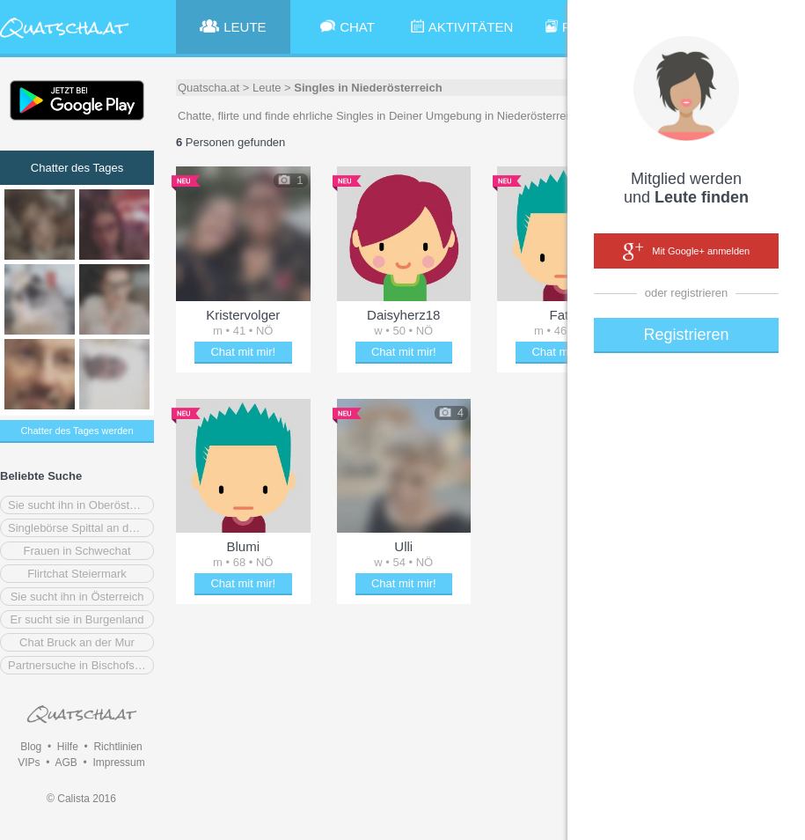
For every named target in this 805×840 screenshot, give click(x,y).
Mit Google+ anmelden (686, 252)
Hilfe (67, 747)
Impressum (118, 762)
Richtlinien (117, 747)
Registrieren (685, 334)
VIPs (29, 762)
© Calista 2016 (81, 798)
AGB (66, 762)
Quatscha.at (208, 87)
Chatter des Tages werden (76, 430)
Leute (267, 87)
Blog (30, 747)
